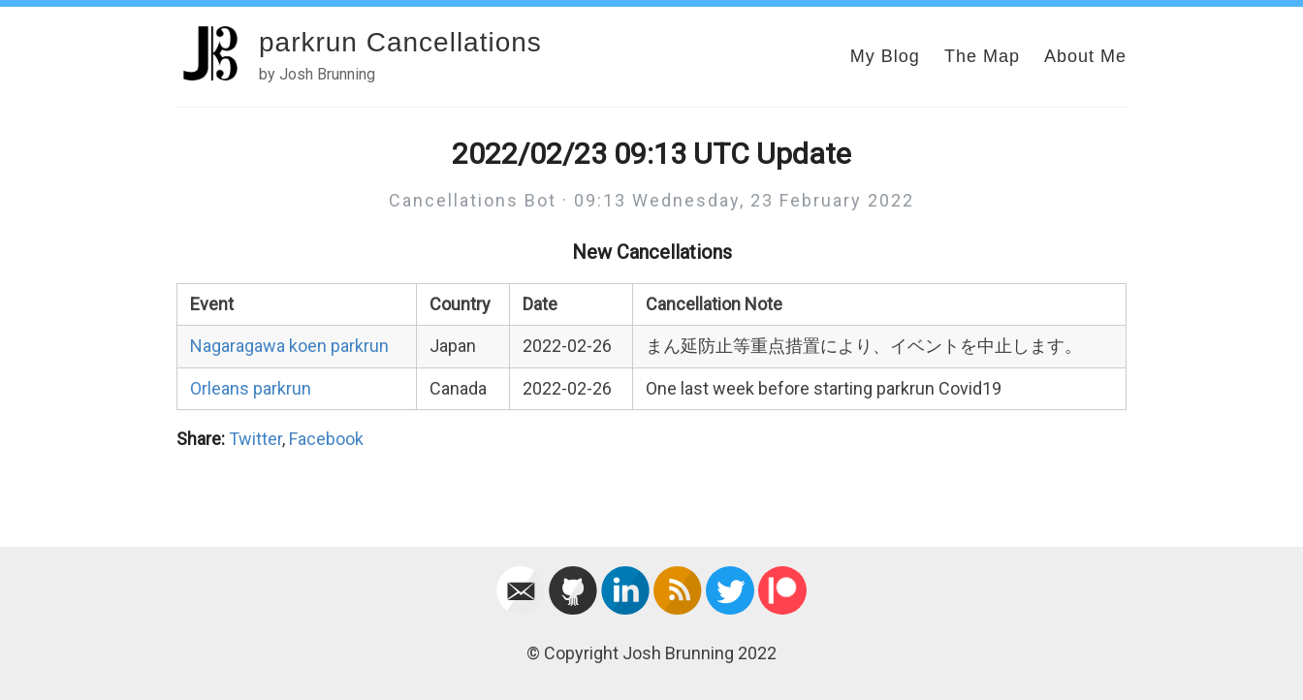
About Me (1085, 56)
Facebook (326, 439)
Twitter (255, 439)
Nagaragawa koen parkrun (289, 345)
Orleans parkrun (250, 388)
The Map (982, 56)
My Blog (885, 56)
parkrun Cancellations (400, 42)
